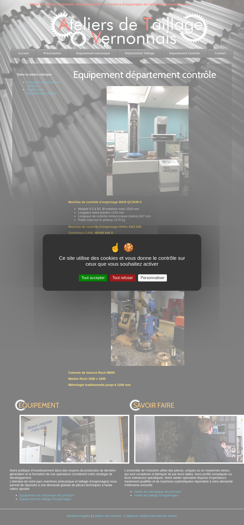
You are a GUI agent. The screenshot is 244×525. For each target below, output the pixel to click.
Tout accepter (93, 278)
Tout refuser (122, 278)
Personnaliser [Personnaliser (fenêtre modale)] (152, 278)
